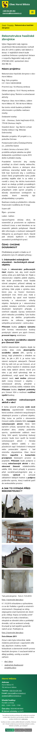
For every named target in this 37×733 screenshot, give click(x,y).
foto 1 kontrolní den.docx (12, 600)
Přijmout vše (10, 730)
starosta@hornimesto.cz (12, 13)
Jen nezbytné (19, 730)
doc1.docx (8, 661)
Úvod (4, 25)
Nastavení (28, 730)
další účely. (25, 719)
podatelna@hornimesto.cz (11, 696)
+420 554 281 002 (9, 11)
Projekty (10, 25)
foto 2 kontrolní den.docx (12, 632)
